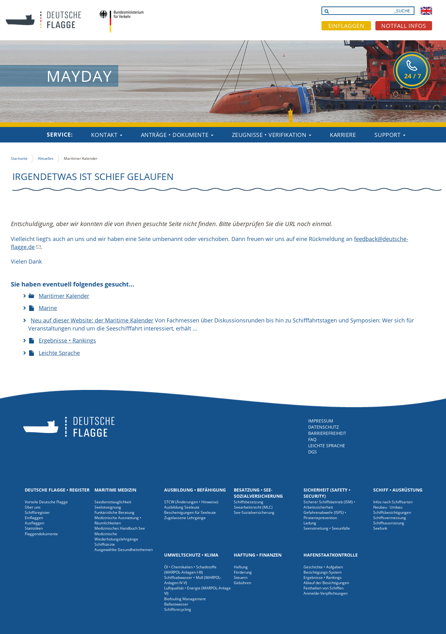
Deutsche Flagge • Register (57, 490)
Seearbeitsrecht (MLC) (253, 507)
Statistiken (34, 528)
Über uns (33, 507)
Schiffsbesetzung (248, 502)
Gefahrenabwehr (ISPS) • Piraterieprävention (325, 515)
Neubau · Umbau (387, 507)
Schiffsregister (37, 512)
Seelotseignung (107, 507)
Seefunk (380, 528)
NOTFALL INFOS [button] (403, 25)
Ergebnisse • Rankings (67, 340)
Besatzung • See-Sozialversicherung (258, 493)
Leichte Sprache (59, 352)
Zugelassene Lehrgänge (185, 517)
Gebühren (242, 582)
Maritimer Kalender (64, 296)
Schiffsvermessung (389, 517)
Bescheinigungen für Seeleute (190, 512)
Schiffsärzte (104, 544)
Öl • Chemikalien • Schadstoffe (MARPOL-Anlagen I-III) (190, 569)
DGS (312, 452)
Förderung (243, 572)
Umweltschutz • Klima (191, 555)
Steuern (240, 577)
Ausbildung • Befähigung (195, 490)
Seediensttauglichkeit (112, 502)
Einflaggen (34, 517)
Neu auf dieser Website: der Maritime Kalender (92, 320)
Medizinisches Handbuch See (119, 528)
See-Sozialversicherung (254, 512)
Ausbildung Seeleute (181, 507)
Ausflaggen (34, 523)
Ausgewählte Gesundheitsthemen (123, 549)
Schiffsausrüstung (388, 523)
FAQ (312, 439)
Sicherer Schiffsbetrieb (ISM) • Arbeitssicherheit (329, 504)
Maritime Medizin (115, 490)
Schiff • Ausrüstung (397, 490)
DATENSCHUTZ (323, 427)
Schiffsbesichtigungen (392, 512)
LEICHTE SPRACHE (326, 445)
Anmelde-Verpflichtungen (326, 593)
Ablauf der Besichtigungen (326, 582)
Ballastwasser (176, 604)
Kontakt (106, 134)
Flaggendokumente (41, 533)
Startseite (19, 158)
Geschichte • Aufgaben (323, 567)
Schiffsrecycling (177, 609)
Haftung (241, 567)
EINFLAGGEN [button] (346, 25)
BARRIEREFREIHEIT (327, 433)
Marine (48, 308)
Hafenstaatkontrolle (331, 555)
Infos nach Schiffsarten (393, 502)
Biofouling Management (185, 598)
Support (389, 134)
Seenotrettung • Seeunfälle (327, 528)
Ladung (310, 523)
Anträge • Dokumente (177, 134)
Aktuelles (46, 158)
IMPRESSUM (320, 421)
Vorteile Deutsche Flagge (46, 502)
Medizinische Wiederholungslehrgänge (116, 536)
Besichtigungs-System (323, 572)
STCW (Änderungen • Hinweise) (191, 502)
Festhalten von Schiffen (323, 588)
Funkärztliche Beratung (114, 512)
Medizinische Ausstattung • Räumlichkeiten (117, 520)
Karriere (343, 134)
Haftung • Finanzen (258, 555)
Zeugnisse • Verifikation (272, 134)
